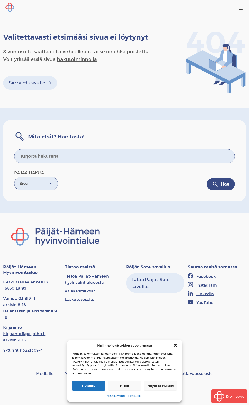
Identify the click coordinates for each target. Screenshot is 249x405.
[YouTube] (201, 302)
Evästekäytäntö (116, 395)
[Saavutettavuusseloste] (190, 373)
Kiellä (124, 386)
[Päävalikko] (240, 8)
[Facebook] (202, 276)
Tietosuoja (134, 395)
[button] (175, 345)
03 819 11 (26, 298)
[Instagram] (202, 285)
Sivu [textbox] (24, 183)
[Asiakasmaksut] (80, 291)
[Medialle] (44, 373)
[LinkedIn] (201, 294)
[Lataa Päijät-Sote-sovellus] (155, 283)
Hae (220, 184)
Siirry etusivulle (30, 83)
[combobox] (36, 183)
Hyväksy (88, 386)
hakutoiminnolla (77, 59)
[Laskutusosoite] (80, 299)
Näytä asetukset (160, 386)
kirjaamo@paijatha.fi (24, 333)
